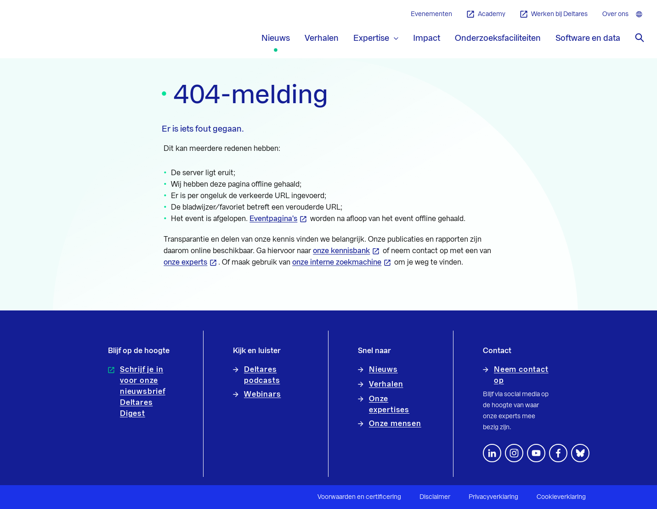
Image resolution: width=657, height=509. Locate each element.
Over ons (615, 14)
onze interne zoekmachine (336, 262)
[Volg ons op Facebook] (558, 453)
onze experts (185, 262)
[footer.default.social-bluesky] (580, 453)
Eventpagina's (273, 218)
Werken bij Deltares (554, 14)
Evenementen (431, 14)
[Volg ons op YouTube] (536, 453)
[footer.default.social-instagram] (514, 453)
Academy (486, 14)
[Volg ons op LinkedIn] (492, 453)
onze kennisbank (341, 250)
